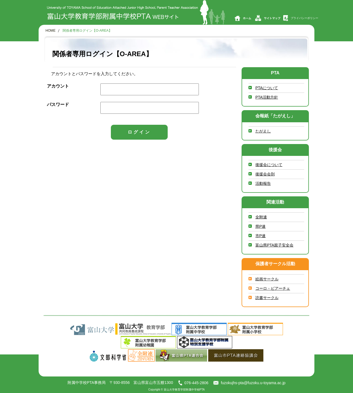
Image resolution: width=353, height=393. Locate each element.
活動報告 (263, 183)
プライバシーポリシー (300, 18)
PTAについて (266, 88)
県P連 (260, 226)
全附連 (261, 217)
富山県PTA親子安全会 (274, 245)
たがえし (263, 131)
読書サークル (267, 298)
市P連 (260, 236)
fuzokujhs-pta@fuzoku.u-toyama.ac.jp (249, 382)
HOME (50, 30)
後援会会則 (265, 174)
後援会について (268, 164)
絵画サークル (267, 279)
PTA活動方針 (266, 97)
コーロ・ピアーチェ (272, 288)
